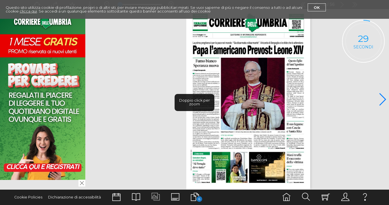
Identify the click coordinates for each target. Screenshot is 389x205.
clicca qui (28, 11)
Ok (317, 7)
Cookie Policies (28, 197)
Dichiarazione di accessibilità (74, 197)
